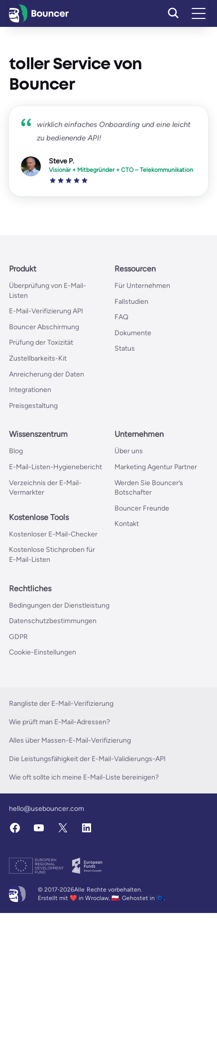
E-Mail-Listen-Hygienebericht (55, 467)
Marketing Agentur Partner (155, 467)
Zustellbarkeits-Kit (38, 358)
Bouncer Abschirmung (44, 327)
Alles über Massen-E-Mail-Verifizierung (70, 740)
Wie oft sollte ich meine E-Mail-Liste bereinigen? (84, 777)
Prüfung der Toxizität (41, 342)
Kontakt (126, 524)
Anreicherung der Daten (46, 374)
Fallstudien (131, 301)
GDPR (18, 637)
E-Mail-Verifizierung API (46, 311)
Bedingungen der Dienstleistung (59, 605)
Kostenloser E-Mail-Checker (53, 534)
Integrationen (30, 390)
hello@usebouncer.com (46, 808)
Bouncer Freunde (141, 508)
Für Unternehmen (142, 285)
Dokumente (132, 333)
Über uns (128, 451)
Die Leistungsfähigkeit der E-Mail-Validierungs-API (87, 759)
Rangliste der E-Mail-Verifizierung (61, 703)
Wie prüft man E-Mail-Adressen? (59, 722)
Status (124, 348)
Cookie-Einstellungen (42, 652)
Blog (16, 451)
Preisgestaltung (33, 405)
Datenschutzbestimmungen (53, 621)
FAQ (121, 317)
